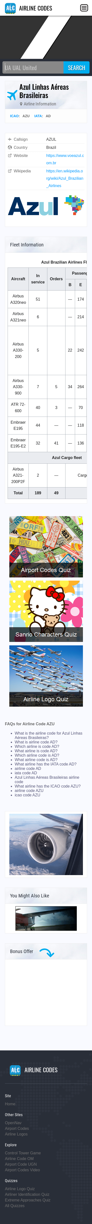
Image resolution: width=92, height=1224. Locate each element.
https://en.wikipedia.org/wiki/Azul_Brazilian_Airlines (64, 178)
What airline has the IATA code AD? (46, 764)
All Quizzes (15, 1206)
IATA (38, 116)
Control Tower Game (23, 1153)
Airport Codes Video (22, 1170)
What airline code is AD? (36, 760)
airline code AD (28, 768)
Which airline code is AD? (37, 755)
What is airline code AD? (36, 742)
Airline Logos (16, 1134)
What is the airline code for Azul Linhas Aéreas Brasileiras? (48, 735)
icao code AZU (27, 795)
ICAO (14, 116)
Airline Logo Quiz (20, 1189)
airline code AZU (29, 791)
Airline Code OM (19, 1159)
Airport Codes (17, 1128)
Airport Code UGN (21, 1164)
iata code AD (26, 773)
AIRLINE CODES (28, 7)
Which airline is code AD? (37, 746)
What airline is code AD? (36, 751)
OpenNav (13, 1123)
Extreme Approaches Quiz (28, 1200)
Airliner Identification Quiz (27, 1194)
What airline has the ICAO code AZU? (48, 786)
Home (10, 1104)
